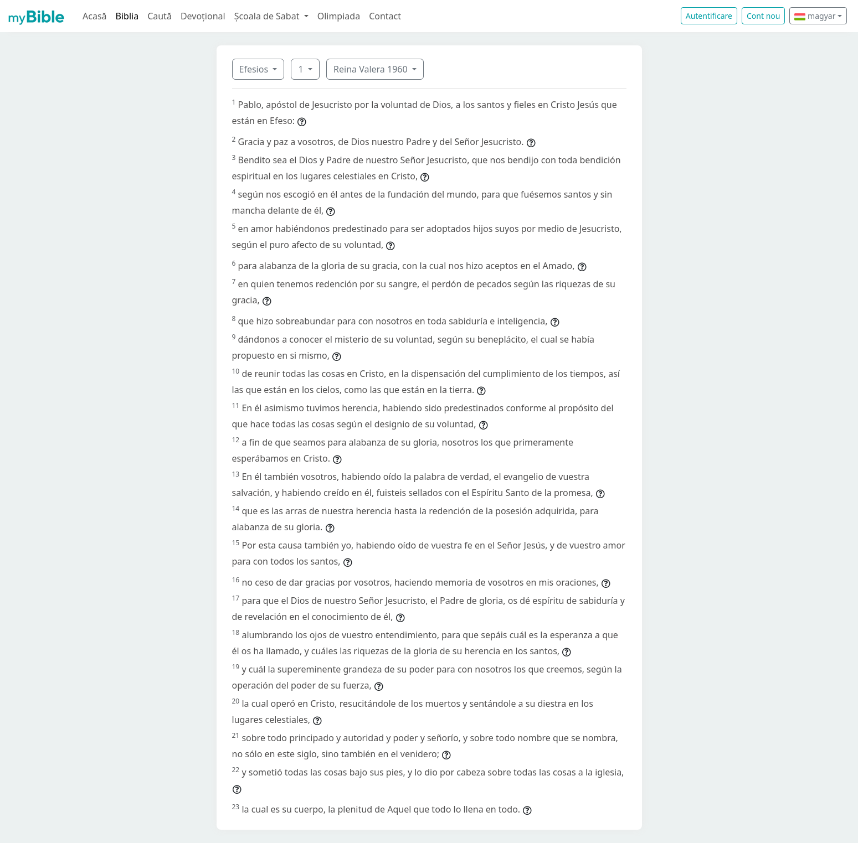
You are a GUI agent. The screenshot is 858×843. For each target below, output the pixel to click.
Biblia (127, 16)
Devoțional (203, 16)
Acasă (95, 16)
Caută (159, 16)
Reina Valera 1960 (371, 69)
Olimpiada (338, 16)
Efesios (255, 69)
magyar (814, 16)
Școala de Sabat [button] (268, 16)
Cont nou (763, 16)
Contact (385, 16)
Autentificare (709, 16)
